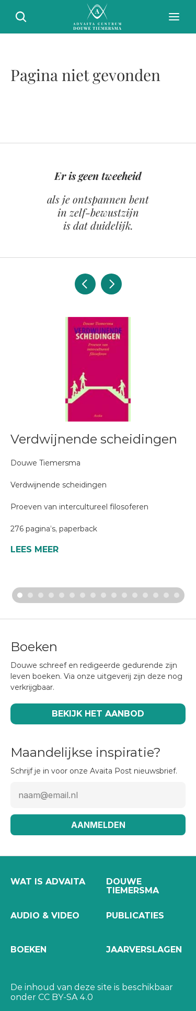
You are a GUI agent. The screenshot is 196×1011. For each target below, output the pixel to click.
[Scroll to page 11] (124, 595)
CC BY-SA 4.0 (65, 997)
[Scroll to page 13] (145, 595)
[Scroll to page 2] (30, 595)
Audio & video (44, 916)
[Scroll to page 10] (114, 595)
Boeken (28, 950)
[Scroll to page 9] (103, 595)
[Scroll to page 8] (93, 595)
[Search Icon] (20, 16)
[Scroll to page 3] (41, 595)
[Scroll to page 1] (18, 595)
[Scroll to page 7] (82, 595)
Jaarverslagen (144, 950)
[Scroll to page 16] (178, 595)
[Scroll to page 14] (156, 595)
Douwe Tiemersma (132, 886)
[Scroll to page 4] (51, 595)
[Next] (111, 284)
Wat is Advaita (47, 882)
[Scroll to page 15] (166, 595)
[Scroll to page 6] (72, 595)
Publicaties (135, 916)
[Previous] (85, 284)
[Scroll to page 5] (61, 595)
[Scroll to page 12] (135, 595)
